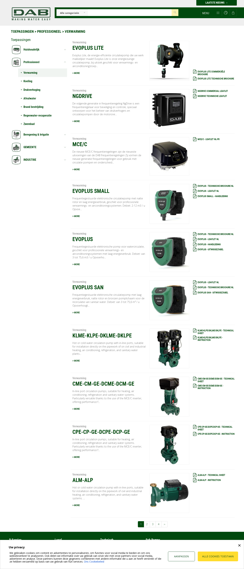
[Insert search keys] (130, 12)
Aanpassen (181, 556)
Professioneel (49, 31)
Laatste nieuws (216, 2)
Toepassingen (22, 31)
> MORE (76, 73)
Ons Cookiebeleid (94, 561)
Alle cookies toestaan (218, 556)
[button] (211, 12)
